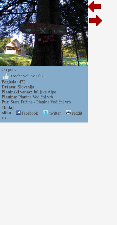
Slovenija (26, 87)
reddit (74, 113)
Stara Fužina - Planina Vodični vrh (41, 102)
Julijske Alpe (44, 92)
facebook (27, 113)
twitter (52, 113)
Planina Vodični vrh (35, 97)
